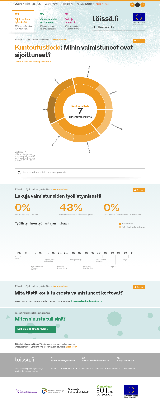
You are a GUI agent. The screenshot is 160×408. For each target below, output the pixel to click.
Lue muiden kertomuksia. (85, 301)
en (132, 5)
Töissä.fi (18, 40)
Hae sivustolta (95, 27)
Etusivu (18, 4)
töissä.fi (105, 19)
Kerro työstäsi (102, 4)
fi (137, 5)
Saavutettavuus (52, 4)
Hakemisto (68, 4)
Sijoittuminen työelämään (37, 40)
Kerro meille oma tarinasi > (32, 329)
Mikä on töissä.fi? (33, 4)
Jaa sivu (140, 40)
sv (143, 5)
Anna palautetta (84, 4)
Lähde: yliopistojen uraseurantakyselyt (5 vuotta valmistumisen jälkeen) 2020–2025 (25, 157)
